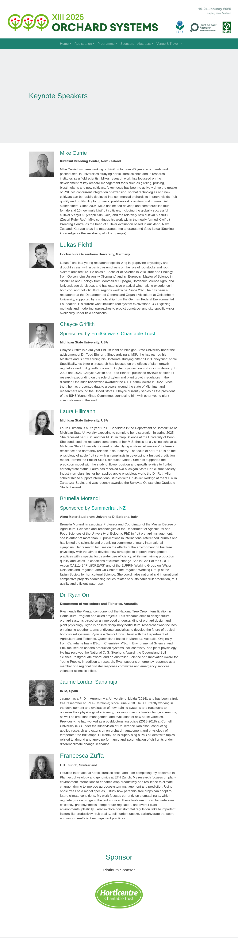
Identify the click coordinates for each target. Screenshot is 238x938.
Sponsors (127, 44)
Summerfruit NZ (110, 505)
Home (64, 44)
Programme (106, 44)
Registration (83, 44)
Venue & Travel (167, 44)
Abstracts (144, 44)
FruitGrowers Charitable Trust (125, 331)
